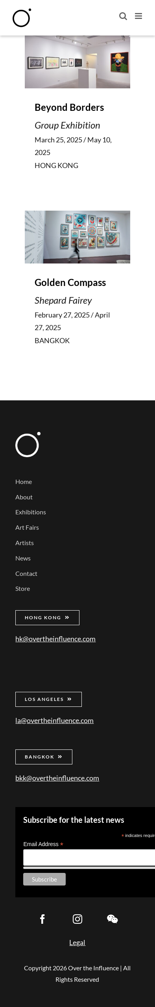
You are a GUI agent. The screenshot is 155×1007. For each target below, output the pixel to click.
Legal (77, 942)
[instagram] (77, 919)
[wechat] (112, 919)
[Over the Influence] (28, 435)
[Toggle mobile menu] (139, 16)
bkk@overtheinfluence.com (57, 777)
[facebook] (42, 919)
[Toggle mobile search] (123, 16)
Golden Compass (70, 282)
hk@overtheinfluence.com (55, 638)
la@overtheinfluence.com (54, 720)
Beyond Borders (69, 107)
